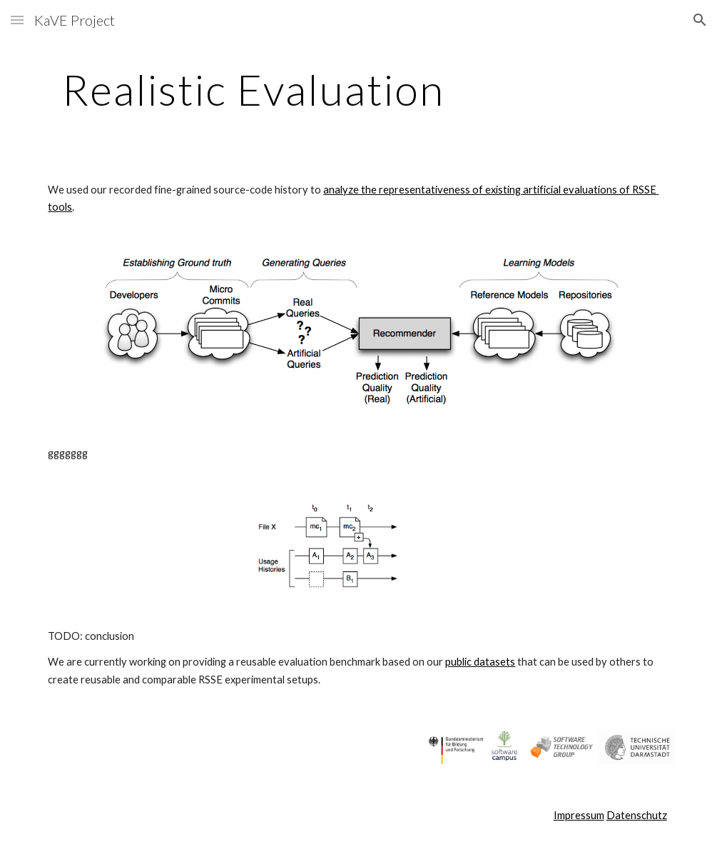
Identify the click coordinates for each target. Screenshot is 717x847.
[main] (253, 89)
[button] (17, 19)
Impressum (579, 815)
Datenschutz (636, 815)
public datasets (480, 662)
